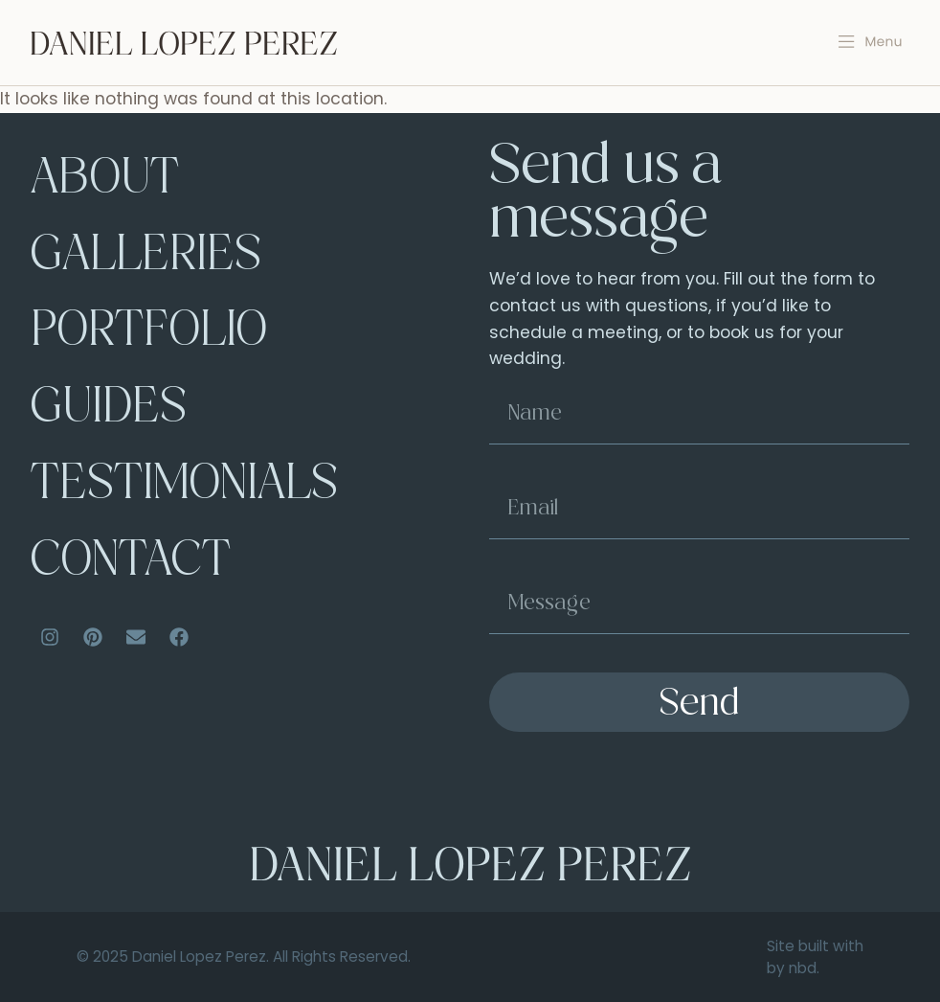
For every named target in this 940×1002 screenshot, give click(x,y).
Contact (130, 564)
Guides (109, 411)
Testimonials (185, 488)
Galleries (147, 258)
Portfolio (149, 334)
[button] (870, 42)
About (105, 181)
